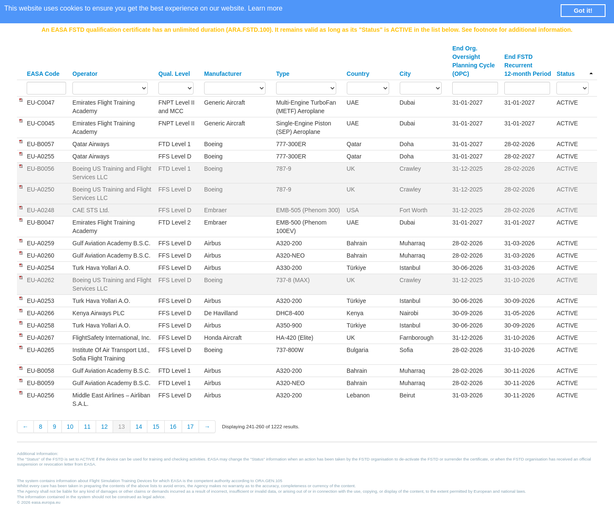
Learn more (265, 8)
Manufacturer (223, 73)
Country (358, 73)
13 (121, 426)
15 (155, 426)
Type (283, 73)
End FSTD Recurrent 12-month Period (527, 65)
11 (87, 426)
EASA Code (43, 73)
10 (70, 426)
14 (139, 426)
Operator (84, 73)
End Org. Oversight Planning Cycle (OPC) (473, 61)
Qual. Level (174, 73)
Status (574, 73)
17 (190, 426)
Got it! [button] (583, 10)
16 (173, 426)
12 (104, 426)
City (405, 73)
